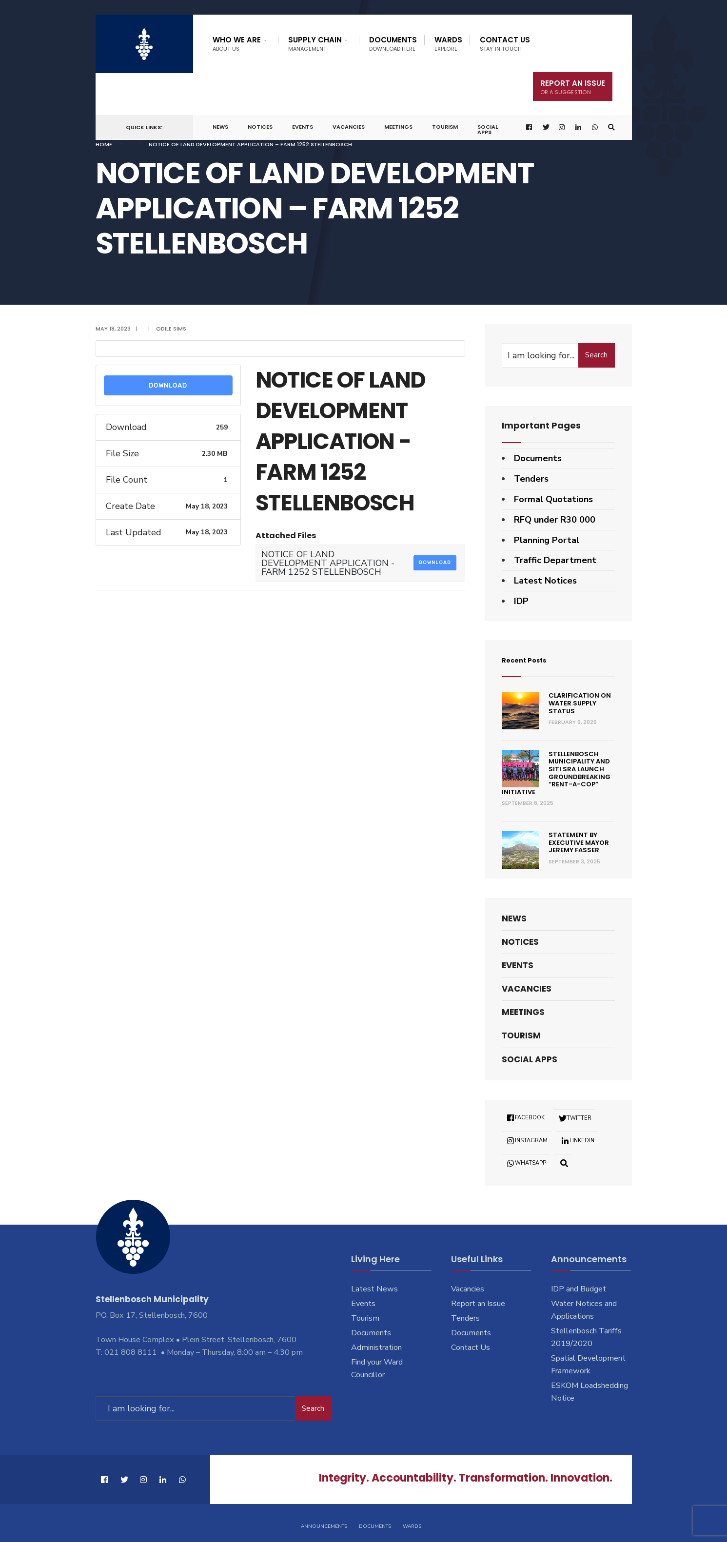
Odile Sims (171, 328)
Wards (448, 44)
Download (168, 385)
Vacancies (349, 127)
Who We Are (237, 44)
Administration (376, 1347)
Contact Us (505, 44)
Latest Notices (545, 580)
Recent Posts (532, 659)
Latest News (374, 1289)
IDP (521, 601)
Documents (393, 44)
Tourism (445, 127)
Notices (260, 127)
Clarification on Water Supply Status (580, 703)
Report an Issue (478, 1303)
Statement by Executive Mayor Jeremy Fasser (579, 842)
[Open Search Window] (608, 127)
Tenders (531, 479)
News (220, 127)
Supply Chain (315, 44)
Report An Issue (572, 87)
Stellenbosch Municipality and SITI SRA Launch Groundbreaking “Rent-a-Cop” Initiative (556, 773)
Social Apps (487, 129)
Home (104, 144)
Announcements (324, 1521)
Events (302, 127)
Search (596, 355)
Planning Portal (546, 540)
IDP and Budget (578, 1289)
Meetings (398, 127)
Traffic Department (555, 560)
